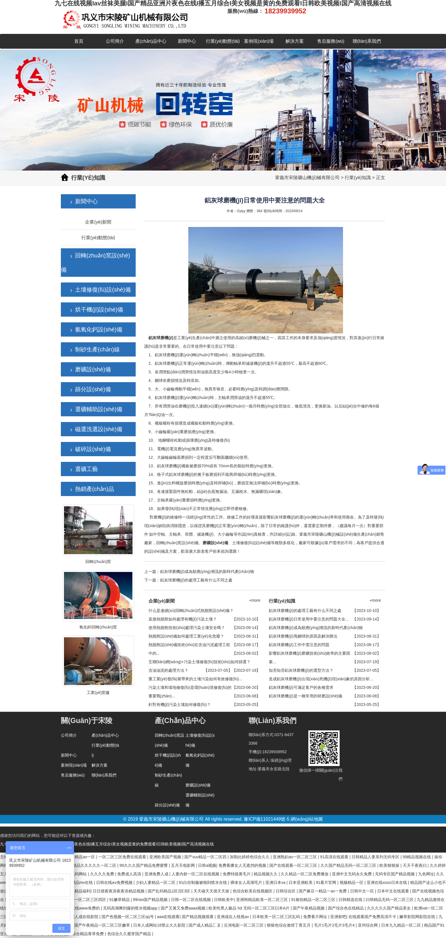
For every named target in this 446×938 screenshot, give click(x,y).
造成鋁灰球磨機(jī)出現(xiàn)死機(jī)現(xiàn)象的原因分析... (321, 679)
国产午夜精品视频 (309, 908)
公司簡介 (115, 41)
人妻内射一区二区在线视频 (196, 874)
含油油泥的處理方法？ (168, 670)
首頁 (78, 41)
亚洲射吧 (338, 916)
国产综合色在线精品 (346, 908)
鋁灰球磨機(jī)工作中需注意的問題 (299, 644)
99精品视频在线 (417, 857)
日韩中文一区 (362, 891)
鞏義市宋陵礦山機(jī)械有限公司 (307, 177)
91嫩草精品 (120, 899)
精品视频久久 (266, 874)
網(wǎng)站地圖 (307, 819)
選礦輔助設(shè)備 (98, 409)
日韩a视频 (207, 865)
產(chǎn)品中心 (150, 41)
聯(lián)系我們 (367, 41)
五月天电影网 (183, 865)
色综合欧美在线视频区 (253, 891)
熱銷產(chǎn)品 (94, 489)
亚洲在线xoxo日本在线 (387, 882)
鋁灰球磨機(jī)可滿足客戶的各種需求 (301, 687)
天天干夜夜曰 (415, 865)
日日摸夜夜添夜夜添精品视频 (119, 891)
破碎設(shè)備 (93, 449)
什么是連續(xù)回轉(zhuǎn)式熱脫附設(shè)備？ (191, 610)
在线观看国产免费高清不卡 (372, 916)
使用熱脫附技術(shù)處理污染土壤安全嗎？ (186, 627)
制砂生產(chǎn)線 (97, 349)
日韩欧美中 (224, 899)
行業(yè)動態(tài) (223, 41)
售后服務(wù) (330, 41)
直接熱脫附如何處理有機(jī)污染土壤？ (182, 619)
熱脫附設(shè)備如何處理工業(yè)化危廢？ (186, 636)
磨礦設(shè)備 (93, 369)
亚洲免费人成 (157, 874)
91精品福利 (80, 891)
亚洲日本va (276, 882)
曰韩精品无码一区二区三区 (390, 899)
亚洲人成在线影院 (83, 916)
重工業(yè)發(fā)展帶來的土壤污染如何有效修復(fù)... (195, 679)
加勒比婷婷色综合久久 (250, 857)
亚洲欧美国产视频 (165, 857)
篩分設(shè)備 (93, 389)
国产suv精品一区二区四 (206, 857)
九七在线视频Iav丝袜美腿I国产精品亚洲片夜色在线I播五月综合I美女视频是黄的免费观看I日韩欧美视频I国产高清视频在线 (107, 844)
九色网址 (426, 874)
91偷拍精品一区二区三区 (313, 899)
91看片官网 (326, 882)
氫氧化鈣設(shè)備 (98, 329)
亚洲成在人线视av (233, 916)
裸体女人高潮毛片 (246, 882)
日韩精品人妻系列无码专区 (376, 857)
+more (254, 600)
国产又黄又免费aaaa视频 (184, 908)
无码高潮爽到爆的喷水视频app (130, 908)
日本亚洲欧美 (301, 882)
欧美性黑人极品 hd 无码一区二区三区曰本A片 (249, 908)
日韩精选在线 (351, 899)
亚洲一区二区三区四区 (86, 899)
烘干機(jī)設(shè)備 (99, 309)
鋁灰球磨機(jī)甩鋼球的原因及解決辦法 (303, 636)
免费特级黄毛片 (237, 874)
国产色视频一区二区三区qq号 (128, 916)
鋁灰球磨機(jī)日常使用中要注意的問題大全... (308, 619)
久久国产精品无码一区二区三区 (349, 865)
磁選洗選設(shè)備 (98, 429)
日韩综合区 (286, 891)
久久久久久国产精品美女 (389, 908)
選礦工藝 (86, 469)
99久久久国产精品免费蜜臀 (144, 865)
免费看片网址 (315, 916)
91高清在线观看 (334, 857)
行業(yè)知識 (358, 177)
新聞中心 (187, 41)
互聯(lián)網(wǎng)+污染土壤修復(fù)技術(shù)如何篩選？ (199, 662)
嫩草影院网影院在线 (417, 916)
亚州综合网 (368, 925)
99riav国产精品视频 (151, 899)
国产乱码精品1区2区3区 (169, 891)
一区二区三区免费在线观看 (122, 857)
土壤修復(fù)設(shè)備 (103, 289)
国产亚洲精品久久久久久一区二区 (87, 865)
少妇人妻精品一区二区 (156, 882)
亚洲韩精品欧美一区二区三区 (262, 899)
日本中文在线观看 (393, 891)
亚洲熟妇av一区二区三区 (295, 857)
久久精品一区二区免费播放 (305, 874)
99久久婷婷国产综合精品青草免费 (74, 933)
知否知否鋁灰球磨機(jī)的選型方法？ (301, 670)
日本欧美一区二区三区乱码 (276, 916)
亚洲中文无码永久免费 (352, 874)
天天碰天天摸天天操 (211, 891)
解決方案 (295, 41)
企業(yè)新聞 (98, 222)
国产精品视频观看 (198, 916)
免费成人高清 (129, 874)
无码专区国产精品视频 (395, 874)
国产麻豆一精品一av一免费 (323, 891)
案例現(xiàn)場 (259, 41)
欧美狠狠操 (389, 865)
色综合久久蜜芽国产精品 (129, 933)
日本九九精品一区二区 (401, 925)
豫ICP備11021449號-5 (266, 819)
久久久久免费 (102, 874)
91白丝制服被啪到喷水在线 (203, 882)
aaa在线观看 (168, 916)
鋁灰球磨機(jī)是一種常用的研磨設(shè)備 (305, 696)
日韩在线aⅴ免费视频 (115, 882)
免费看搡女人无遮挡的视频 (242, 865)
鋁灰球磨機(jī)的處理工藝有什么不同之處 (196, 580)
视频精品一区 (352, 882)
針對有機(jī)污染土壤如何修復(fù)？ (179, 704)
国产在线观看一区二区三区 (293, 865)
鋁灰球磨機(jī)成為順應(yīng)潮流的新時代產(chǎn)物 (207, 571)
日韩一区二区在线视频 (191, 899)
